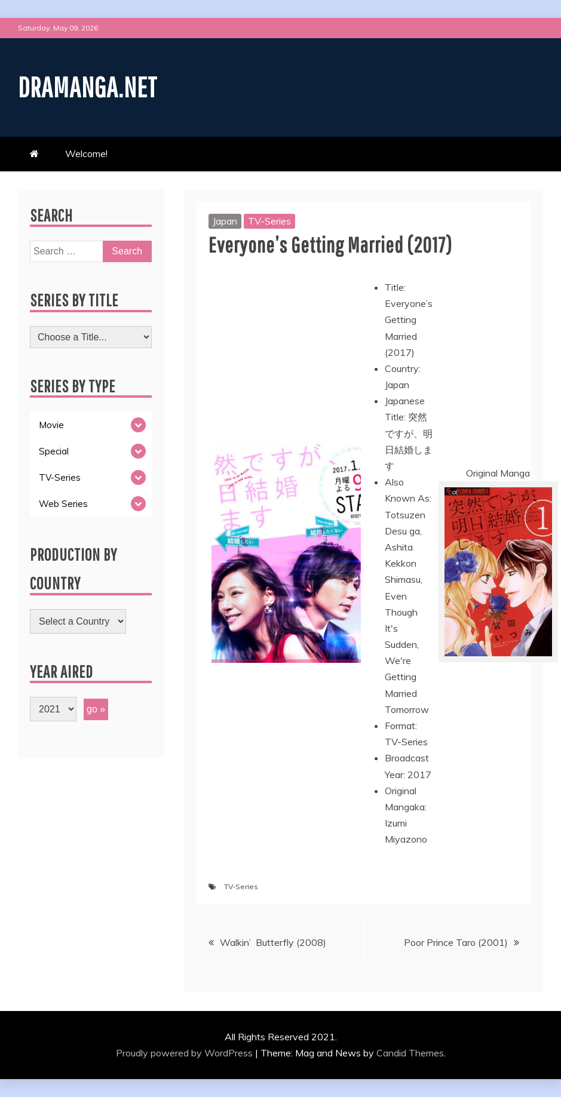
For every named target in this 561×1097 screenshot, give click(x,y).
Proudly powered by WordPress (185, 1053)
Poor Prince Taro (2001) (456, 942)
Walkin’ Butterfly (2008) (273, 942)
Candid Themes (410, 1053)
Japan (225, 221)
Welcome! (86, 153)
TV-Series (269, 221)
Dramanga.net (91, 86)
